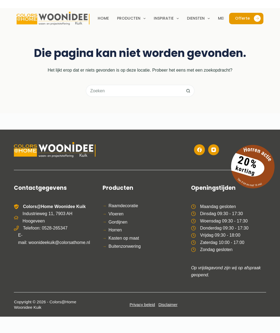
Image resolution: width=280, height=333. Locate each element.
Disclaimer (167, 304)
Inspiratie (167, 18)
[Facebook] (199, 149)
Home (103, 18)
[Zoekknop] (188, 91)
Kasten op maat (124, 238)
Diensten (199, 18)
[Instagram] (213, 149)
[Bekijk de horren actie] (253, 166)
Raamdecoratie (123, 205)
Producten (132, 18)
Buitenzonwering (125, 246)
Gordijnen (118, 222)
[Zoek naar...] (134, 91)
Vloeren (116, 214)
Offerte (248, 18)
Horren (115, 230)
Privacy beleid (142, 304)
